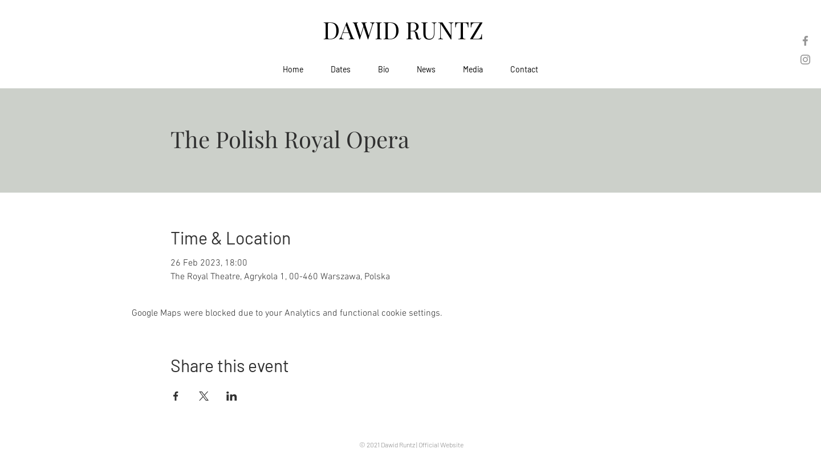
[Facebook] (805, 40)
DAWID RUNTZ (406, 30)
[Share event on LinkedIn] (231, 396)
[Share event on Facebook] (175, 396)
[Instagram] (805, 59)
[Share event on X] (203, 396)
